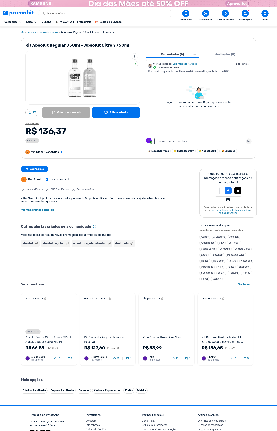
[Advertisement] (89, 262)
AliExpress (219, 236)
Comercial (91, 425)
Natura (232, 260)
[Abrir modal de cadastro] (265, 16)
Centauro (225, 248)
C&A (221, 242)
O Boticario (207, 266)
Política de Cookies (227, 213)
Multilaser (218, 260)
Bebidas (33, 32)
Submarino (207, 272)
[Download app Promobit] (186, 16)
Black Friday (148, 425)
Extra (204, 254)
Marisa (204, 260)
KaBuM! (233, 272)
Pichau (246, 272)
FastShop (217, 254)
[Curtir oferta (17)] (31, 112)
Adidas (205, 236)
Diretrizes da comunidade (212, 425)
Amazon (234, 236)
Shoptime (244, 266)
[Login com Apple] (237, 190)
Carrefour (234, 242)
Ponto (230, 266)
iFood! (204, 278)
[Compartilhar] (135, 64)
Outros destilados (50, 32)
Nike (220, 266)
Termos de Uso (242, 210)
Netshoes (246, 260)
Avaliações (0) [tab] (225, 54)
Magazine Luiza (235, 254)
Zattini (221, 272)
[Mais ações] (135, 56)
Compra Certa (242, 248)
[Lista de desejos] (116, 112)
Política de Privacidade (222, 210)
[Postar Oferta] (205, 16)
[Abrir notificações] (245, 16)
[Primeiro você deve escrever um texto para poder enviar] (249, 141)
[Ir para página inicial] (24, 32)
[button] (216, 190)
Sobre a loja (34, 169)
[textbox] (199, 141)
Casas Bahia (208, 248)
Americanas (207, 242)
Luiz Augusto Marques (185, 64)
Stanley (216, 278)
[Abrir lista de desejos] (225, 16)
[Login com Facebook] (228, 190)
